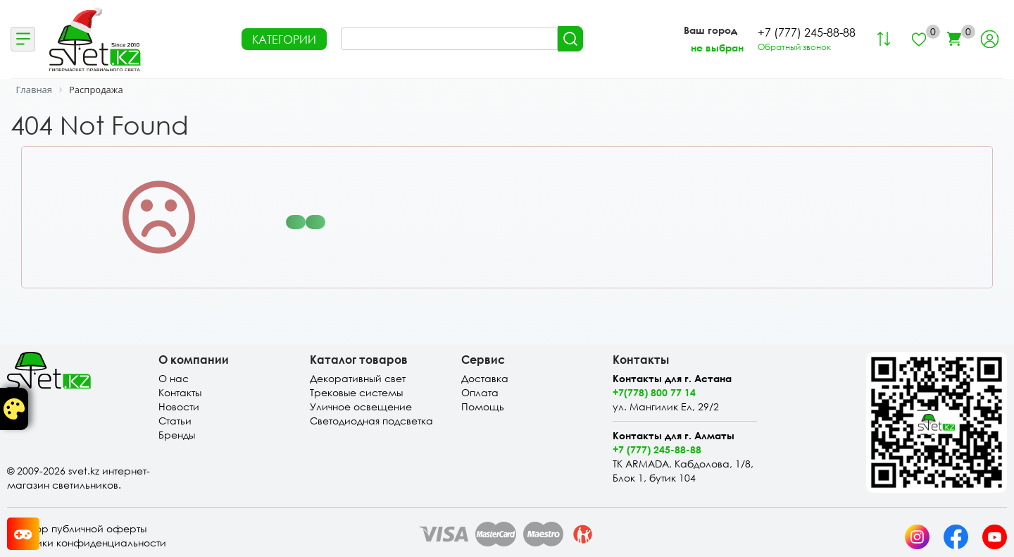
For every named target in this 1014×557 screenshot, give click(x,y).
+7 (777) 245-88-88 (657, 449)
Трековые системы (356, 392)
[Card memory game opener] (23, 534)
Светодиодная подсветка (371, 420)
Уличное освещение (361, 406)
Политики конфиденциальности (86, 542)
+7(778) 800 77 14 (654, 392)
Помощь (482, 406)
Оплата (480, 392)
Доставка (484, 378)
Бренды (176, 434)
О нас (173, 378)
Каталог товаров (359, 359)
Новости (178, 406)
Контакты (179, 392)
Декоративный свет (358, 378)
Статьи (175, 420)
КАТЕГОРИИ (284, 39)
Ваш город (710, 30)
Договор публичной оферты (76, 528)
